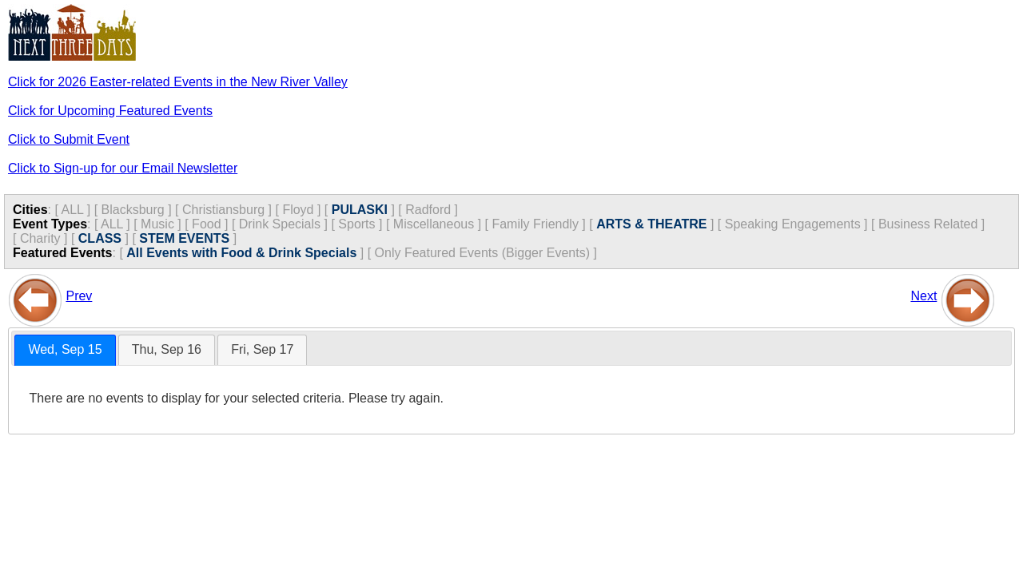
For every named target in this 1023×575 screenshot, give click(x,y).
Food (206, 224)
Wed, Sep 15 (65, 349)
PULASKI (360, 209)
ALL (72, 209)
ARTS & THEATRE (651, 224)
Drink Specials (279, 224)
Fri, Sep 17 (262, 349)
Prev (79, 296)
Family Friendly (535, 224)
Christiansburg (223, 209)
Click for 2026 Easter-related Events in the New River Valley (178, 82)
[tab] (64, 350)
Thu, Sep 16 (166, 349)
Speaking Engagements (793, 224)
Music (157, 224)
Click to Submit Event (68, 139)
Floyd (297, 209)
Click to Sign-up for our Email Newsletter (122, 168)
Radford (428, 209)
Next (923, 296)
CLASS (99, 238)
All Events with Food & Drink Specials (241, 253)
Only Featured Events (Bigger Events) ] (486, 253)
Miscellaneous (433, 224)
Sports (356, 224)
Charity (40, 238)
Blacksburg (133, 209)
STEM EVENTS (184, 238)
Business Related (928, 224)
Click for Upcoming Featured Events (110, 110)
